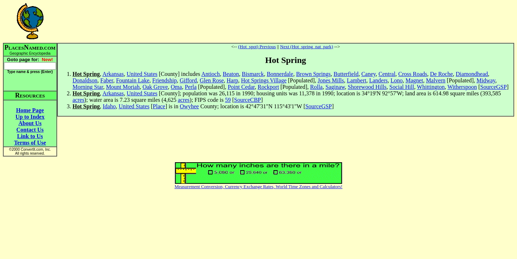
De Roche (441, 74)
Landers (378, 80)
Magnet (414, 80)
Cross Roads (412, 74)
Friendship (164, 80)
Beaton (231, 74)
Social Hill (402, 87)
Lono (397, 80)
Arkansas (113, 74)
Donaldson (85, 80)
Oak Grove (155, 87)
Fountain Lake (132, 80)
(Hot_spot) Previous (257, 46)
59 (228, 100)
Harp (232, 80)
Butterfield (346, 74)
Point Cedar (241, 87)
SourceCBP (247, 100)
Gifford (188, 80)
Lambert (356, 80)
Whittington (430, 87)
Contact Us (30, 130)
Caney (368, 74)
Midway (485, 80)
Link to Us (30, 136)
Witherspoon (462, 87)
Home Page (30, 110)
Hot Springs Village (264, 80)
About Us (29, 123)
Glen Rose (212, 80)
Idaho (109, 106)
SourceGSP (493, 87)
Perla (191, 87)
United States (142, 74)
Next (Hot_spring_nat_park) (306, 46)
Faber (106, 80)
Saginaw (335, 87)
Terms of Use (30, 143)
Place (159, 106)
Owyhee (189, 106)
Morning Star (88, 87)
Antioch (210, 74)
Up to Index (30, 117)
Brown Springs (313, 74)
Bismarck (253, 74)
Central (386, 74)
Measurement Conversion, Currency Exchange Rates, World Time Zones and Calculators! (258, 186)
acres (78, 100)
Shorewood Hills (367, 87)
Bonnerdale (280, 74)
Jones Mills (331, 80)
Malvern (435, 80)
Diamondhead (472, 74)
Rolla (316, 87)
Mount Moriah (123, 87)
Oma (176, 87)
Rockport (268, 87)
